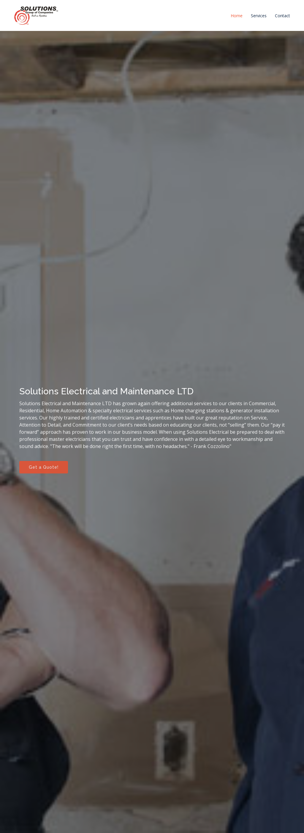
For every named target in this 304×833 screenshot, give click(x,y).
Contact (282, 15)
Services (259, 15)
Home (237, 15)
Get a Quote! (43, 468)
